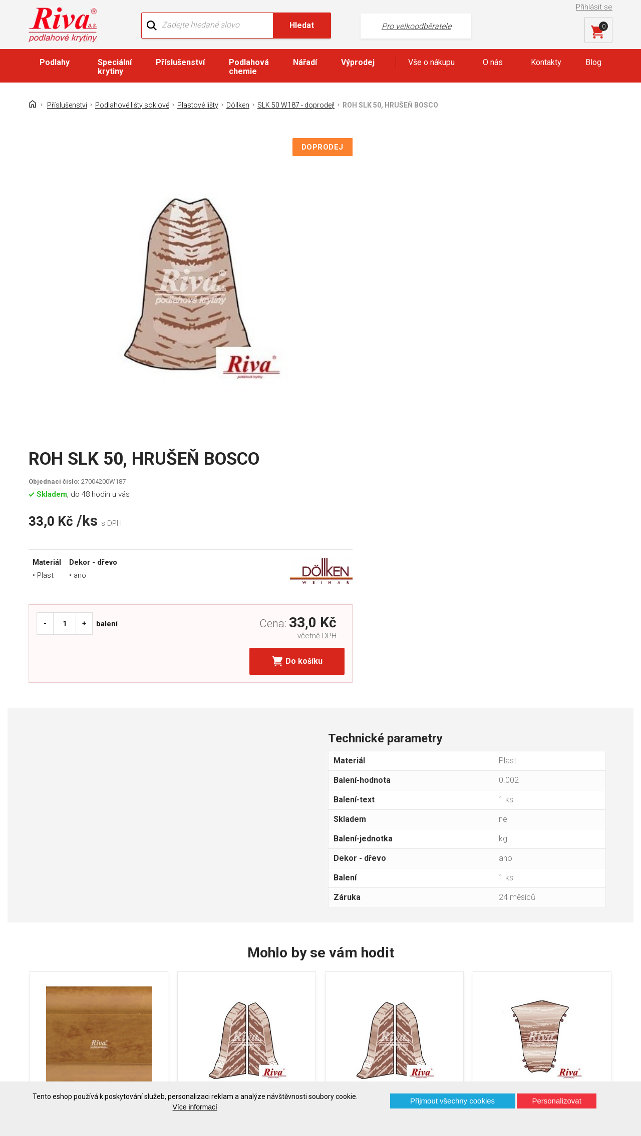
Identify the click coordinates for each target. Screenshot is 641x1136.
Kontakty (546, 63)
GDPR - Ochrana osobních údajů (92, 982)
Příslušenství (180, 63)
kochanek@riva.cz (415, 1000)
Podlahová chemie (249, 68)
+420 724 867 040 (414, 967)
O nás (493, 63)
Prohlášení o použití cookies (85, 1017)
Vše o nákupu (431, 63)
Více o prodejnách (541, 1064)
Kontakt (49, 964)
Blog (593, 63)
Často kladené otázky (74, 999)
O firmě (198, 947)
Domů (46, 947)
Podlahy (55, 63)
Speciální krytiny (115, 68)
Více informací (195, 1107)
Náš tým (200, 964)
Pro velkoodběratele (376, 25)
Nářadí (305, 63)
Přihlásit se (595, 7)
